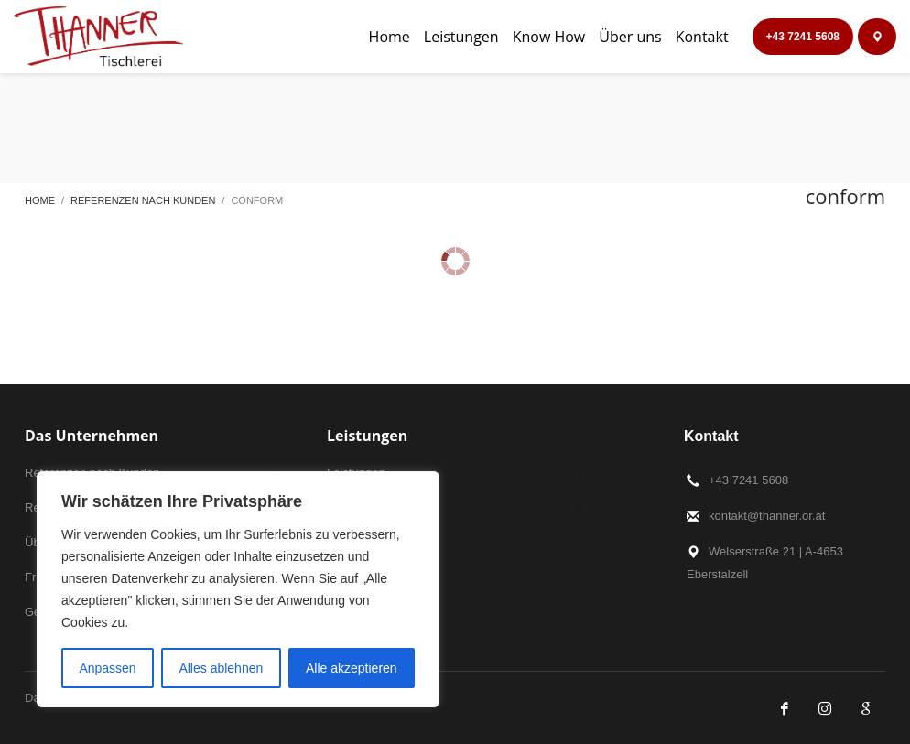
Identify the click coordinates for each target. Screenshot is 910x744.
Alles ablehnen (221, 668)
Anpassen (107, 668)
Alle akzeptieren (351, 668)
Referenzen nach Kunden (142, 200)
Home (40, 200)
